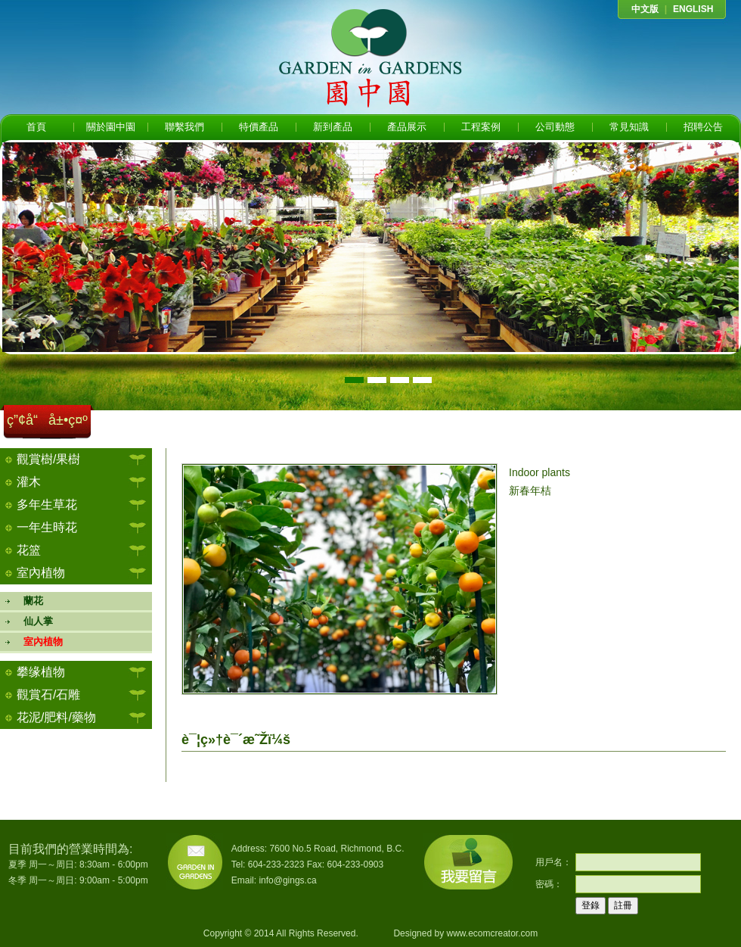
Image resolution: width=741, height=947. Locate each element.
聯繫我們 (184, 126)
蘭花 (28, 600)
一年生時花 (47, 527)
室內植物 (41, 572)
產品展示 (406, 126)
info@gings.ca (287, 880)
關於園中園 (110, 126)
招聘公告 (703, 126)
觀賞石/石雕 (48, 694)
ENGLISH (693, 9)
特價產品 (258, 126)
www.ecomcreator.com (492, 933)
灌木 (29, 481)
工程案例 (481, 126)
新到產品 (332, 126)
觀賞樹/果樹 (48, 459)
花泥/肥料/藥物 (56, 717)
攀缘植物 (41, 671)
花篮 (29, 550)
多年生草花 (47, 504)
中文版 (645, 9)
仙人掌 (33, 621)
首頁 (36, 126)
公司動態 (555, 126)
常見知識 (629, 126)
